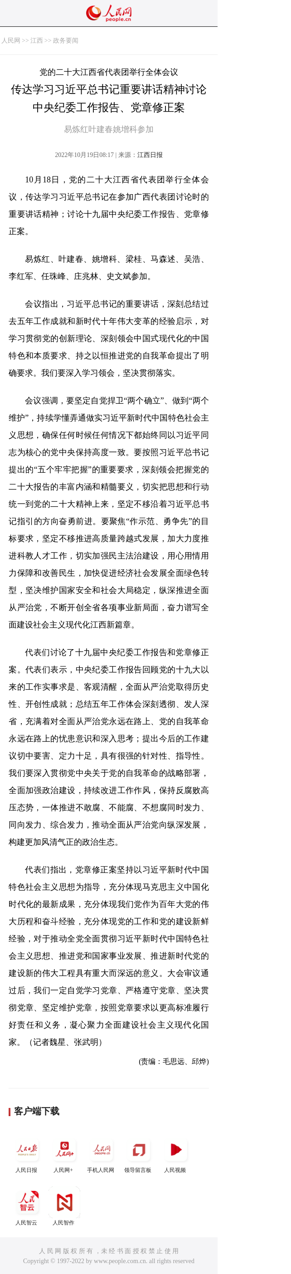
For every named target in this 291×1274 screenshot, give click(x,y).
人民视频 (176, 1153)
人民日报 (27, 1153)
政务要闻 (65, 40)
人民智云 (27, 1206)
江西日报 (150, 155)
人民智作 (64, 1206)
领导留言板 (139, 1153)
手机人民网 (101, 1153)
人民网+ (64, 1153)
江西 (36, 40)
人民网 (10, 40)
